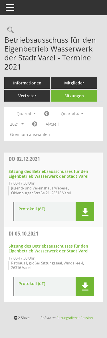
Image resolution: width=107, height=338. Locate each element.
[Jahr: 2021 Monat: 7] (46, 114)
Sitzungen (74, 95)
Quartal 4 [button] (72, 113)
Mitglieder (74, 83)
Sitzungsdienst (74, 317)
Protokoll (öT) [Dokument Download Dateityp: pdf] (32, 209)
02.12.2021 (24, 159)
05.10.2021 (23, 233)
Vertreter (27, 95)
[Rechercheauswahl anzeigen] (9, 30)
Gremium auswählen (30, 134)
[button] (85, 211)
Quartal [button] (26, 113)
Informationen (27, 83)
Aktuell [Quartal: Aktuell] (52, 124)
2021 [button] (17, 124)
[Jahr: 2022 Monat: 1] (34, 124)
